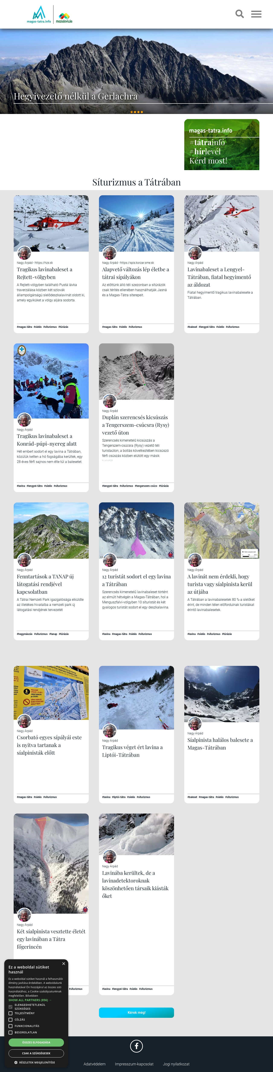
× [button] (63, 964)
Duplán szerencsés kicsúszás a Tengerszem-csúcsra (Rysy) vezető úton (135, 425)
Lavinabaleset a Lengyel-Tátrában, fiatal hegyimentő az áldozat (219, 277)
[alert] (36, 1013)
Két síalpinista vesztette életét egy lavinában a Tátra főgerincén (51, 939)
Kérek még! (136, 1013)
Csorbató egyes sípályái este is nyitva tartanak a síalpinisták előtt (49, 745)
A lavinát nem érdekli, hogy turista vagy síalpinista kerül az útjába (219, 584)
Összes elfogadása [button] (36, 1042)
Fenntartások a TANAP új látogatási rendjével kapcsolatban (45, 584)
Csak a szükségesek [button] (36, 1053)
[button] (36, 1061)
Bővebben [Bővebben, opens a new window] (31, 996)
